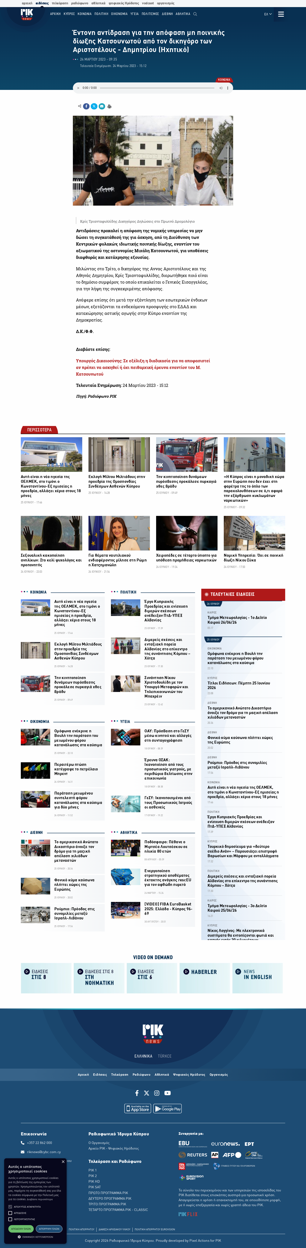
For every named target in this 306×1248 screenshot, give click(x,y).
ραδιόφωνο (79, 3)
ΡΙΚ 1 (92, 1170)
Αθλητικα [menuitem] (183, 14)
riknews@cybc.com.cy (44, 1152)
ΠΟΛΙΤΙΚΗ (128, 592)
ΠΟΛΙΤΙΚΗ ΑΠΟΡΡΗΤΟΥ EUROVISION (155, 1229)
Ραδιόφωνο (142, 1074)
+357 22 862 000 (39, 1143)
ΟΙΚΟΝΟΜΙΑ (39, 722)
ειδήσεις (42, 3)
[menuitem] (195, 14)
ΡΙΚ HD (94, 1181)
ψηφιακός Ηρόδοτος (124, 3)
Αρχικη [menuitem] (55, 14)
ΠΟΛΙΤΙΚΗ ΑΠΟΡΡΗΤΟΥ (81, 1229)
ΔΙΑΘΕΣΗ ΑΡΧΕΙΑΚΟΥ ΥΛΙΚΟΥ (114, 1229)
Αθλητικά (162, 1074)
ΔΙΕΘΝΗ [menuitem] (167, 14)
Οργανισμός (219, 1074)
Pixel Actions (199, 1241)
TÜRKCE (165, 1056)
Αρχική (83, 1074)
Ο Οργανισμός (98, 1143)
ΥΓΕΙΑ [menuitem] (135, 14)
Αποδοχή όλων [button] (21, 1228)
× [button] (63, 1162)
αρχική (27, 3)
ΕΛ (268, 14)
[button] (10, 1207)
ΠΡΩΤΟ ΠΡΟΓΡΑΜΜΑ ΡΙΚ (108, 1193)
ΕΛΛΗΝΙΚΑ (143, 1056)
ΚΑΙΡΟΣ (212, 612)
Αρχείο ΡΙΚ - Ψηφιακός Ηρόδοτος (113, 1148)
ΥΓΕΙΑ (125, 722)
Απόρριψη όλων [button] (49, 1228)
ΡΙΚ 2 (92, 1176)
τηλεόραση (60, 3)
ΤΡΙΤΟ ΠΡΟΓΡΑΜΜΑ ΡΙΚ (107, 1204)
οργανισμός (165, 3)
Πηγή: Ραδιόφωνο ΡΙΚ (96, 396)
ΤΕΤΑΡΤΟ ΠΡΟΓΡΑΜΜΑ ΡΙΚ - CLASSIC (118, 1210)
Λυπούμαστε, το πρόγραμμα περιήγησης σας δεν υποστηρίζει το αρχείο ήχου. (153, 88)
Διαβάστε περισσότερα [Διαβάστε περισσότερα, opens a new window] (40, 1199)
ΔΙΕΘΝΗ (36, 833)
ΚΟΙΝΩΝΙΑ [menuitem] (85, 14)
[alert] (35, 1201)
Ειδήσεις (100, 1074)
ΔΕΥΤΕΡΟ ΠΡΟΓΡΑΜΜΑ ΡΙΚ (109, 1199)
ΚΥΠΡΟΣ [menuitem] (69, 14)
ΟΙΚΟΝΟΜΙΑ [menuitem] (119, 14)
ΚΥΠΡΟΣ (213, 678)
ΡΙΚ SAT (94, 1187)
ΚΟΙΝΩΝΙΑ (224, 80)
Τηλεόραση (119, 1074)
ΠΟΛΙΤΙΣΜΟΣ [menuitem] (150, 14)
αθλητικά (98, 3)
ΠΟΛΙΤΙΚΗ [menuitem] (101, 14)
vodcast (148, 3)
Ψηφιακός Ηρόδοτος (189, 1074)
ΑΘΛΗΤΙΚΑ (128, 833)
